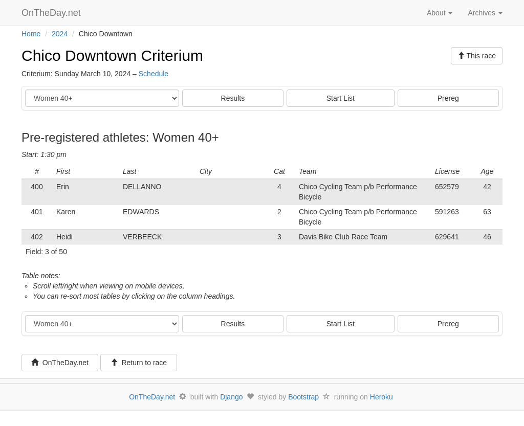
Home (30, 34)
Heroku (381, 397)
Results (233, 98)
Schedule (153, 74)
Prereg (448, 98)
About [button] (439, 13)
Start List (340, 98)
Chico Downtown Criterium (112, 55)
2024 (60, 34)
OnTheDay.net (52, 13)
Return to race (139, 362)
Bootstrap (303, 397)
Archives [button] (485, 13)
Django (231, 397)
